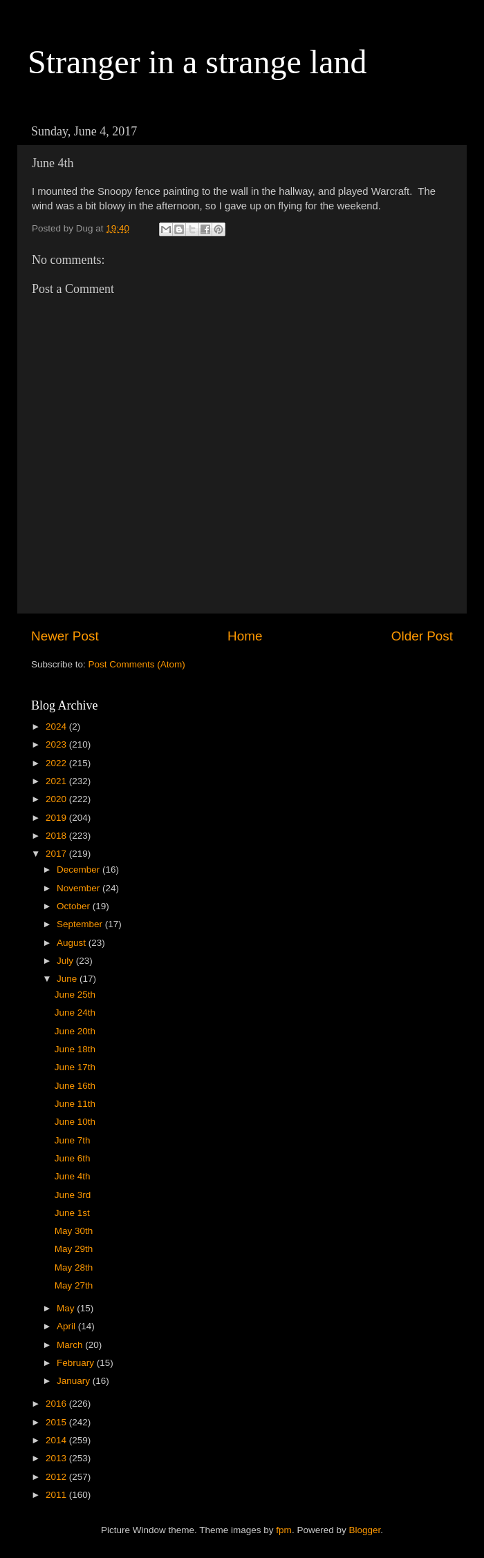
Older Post (422, 636)
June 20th (75, 1031)
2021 (57, 781)
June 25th (75, 994)
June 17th (75, 1067)
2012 (57, 1477)
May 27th (74, 1285)
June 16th (75, 1086)
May (67, 1308)
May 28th (74, 1267)
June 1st (72, 1213)
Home (244, 636)
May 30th (74, 1231)
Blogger (364, 1530)
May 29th (74, 1249)
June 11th (75, 1104)
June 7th (73, 1140)
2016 (57, 1403)
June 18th (75, 1049)
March (71, 1345)
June (68, 978)
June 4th (73, 1176)
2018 (57, 835)
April (67, 1326)
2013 (57, 1458)
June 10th (75, 1122)
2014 (57, 1440)
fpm (284, 1530)
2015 (57, 1422)
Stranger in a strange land (197, 62)
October (75, 906)
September (81, 924)
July (66, 961)
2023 (57, 744)
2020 (57, 799)
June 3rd (73, 1195)
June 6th (73, 1158)
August (73, 943)
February (77, 1363)
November (79, 888)
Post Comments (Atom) (137, 664)
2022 (57, 763)
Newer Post (65, 636)
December (79, 869)
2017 (57, 853)
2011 (57, 1495)
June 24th (75, 1012)
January (75, 1381)
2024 (57, 726)
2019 (57, 818)
